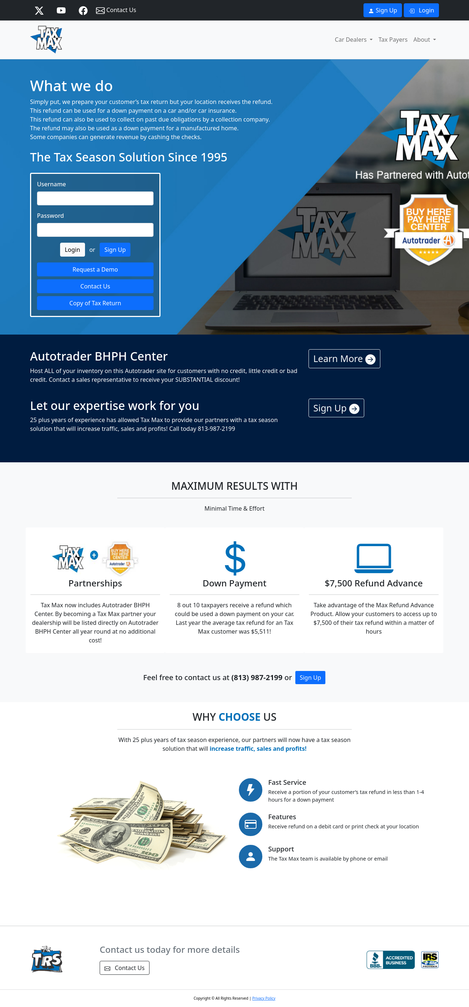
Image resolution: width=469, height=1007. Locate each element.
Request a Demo (95, 269)
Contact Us (116, 10)
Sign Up (382, 10)
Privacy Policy (263, 998)
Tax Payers (392, 40)
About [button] (422, 40)
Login (421, 10)
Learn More (344, 358)
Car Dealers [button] (351, 40)
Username (51, 184)
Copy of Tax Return (95, 303)
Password (50, 216)
